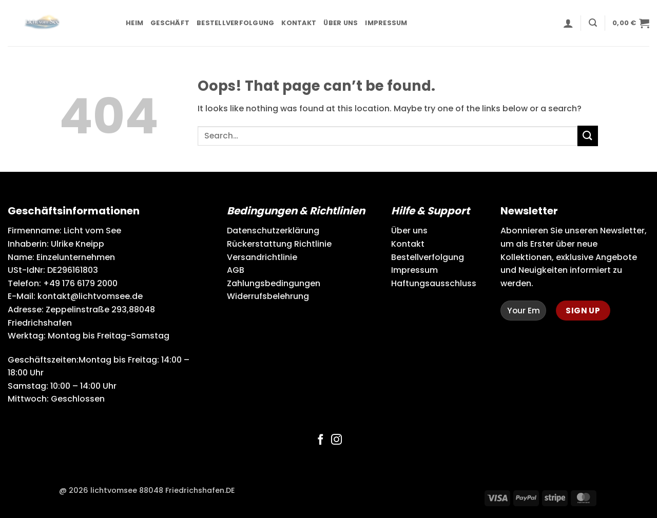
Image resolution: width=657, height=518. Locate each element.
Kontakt (298, 22)
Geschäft (169, 22)
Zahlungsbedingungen (273, 283)
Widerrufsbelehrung (268, 296)
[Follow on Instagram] (336, 440)
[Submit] (587, 136)
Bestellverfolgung (235, 22)
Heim (134, 22)
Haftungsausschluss (433, 283)
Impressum (386, 22)
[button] (568, 23)
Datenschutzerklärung (273, 230)
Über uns (340, 22)
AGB (235, 270)
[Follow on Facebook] (320, 440)
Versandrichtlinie (262, 257)
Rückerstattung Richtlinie (279, 244)
